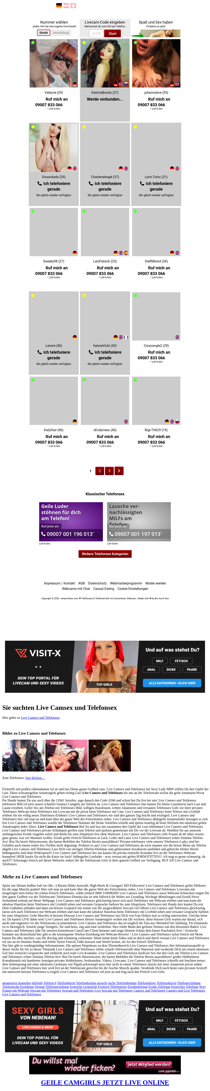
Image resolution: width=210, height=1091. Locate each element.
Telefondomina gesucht (91, 983)
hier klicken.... (35, 778)
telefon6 (37, 983)
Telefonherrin (66, 983)
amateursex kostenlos (16, 983)
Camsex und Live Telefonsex (185, 990)
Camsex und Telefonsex (149, 990)
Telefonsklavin (166, 983)
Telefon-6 (49, 983)
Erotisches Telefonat (185, 987)
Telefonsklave (146, 983)
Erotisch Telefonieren (112, 987)
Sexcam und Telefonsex (78, 990)
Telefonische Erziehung (18, 987)
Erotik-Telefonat (159, 987)
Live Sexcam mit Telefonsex (114, 990)
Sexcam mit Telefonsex (45, 990)
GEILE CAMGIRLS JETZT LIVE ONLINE (105, 1082)
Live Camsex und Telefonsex (40, 717)
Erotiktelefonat (138, 987)
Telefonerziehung (188, 983)
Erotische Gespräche (83, 987)
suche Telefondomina (122, 983)
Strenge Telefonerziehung (52, 987)
